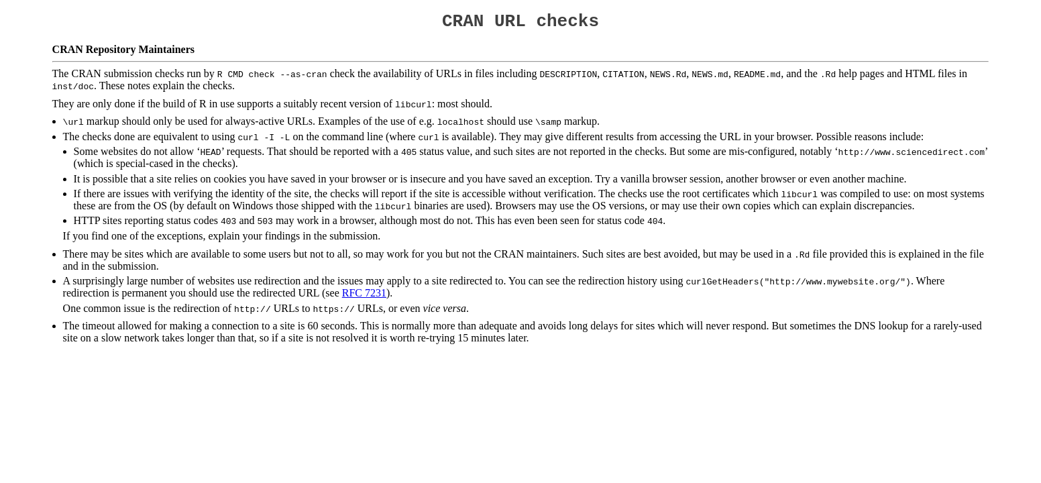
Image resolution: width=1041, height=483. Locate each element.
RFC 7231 (364, 297)
